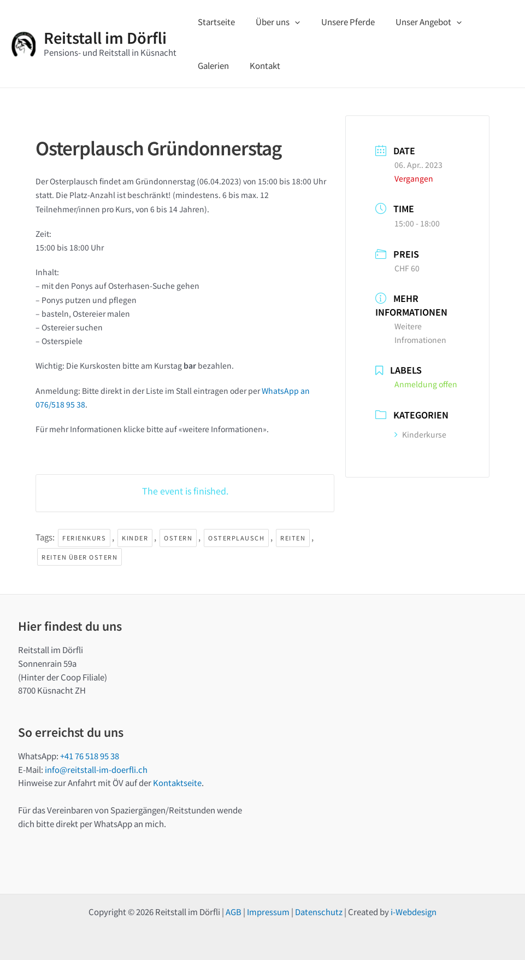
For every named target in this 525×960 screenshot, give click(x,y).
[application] (288, 22)
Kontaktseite (177, 782)
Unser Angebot (413, 22)
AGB (233, 911)
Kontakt (211, 65)
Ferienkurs (84, 537)
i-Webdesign (413, 911)
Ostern (178, 537)
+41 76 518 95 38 (89, 755)
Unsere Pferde (336, 21)
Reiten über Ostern (79, 556)
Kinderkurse (420, 434)
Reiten (292, 537)
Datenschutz (319, 911)
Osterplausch (236, 537)
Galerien (477, 21)
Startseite (214, 21)
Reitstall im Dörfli (105, 37)
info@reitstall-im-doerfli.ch (96, 769)
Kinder (135, 537)
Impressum (268, 911)
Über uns (271, 22)
